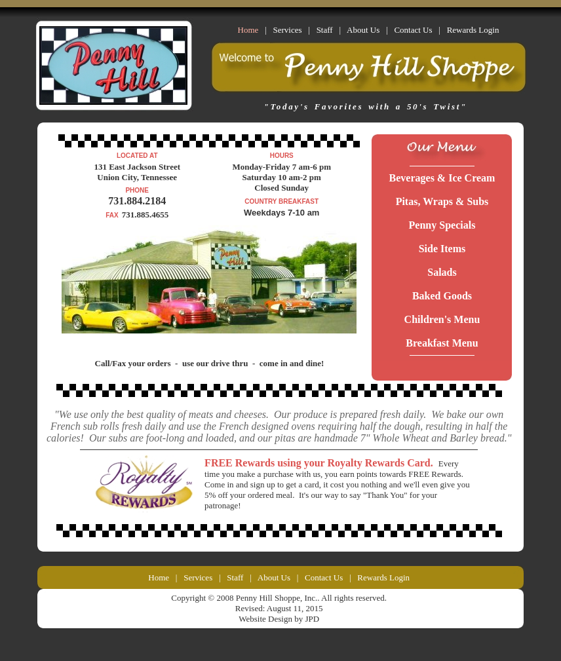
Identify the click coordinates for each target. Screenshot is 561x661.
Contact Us (413, 30)
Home (158, 577)
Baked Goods (442, 295)
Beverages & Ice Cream (442, 177)
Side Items (442, 248)
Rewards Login (473, 30)
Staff (325, 30)
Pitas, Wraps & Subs (442, 201)
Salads (441, 272)
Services (287, 30)
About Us (363, 30)
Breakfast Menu (442, 343)
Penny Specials (442, 225)
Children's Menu (442, 319)
